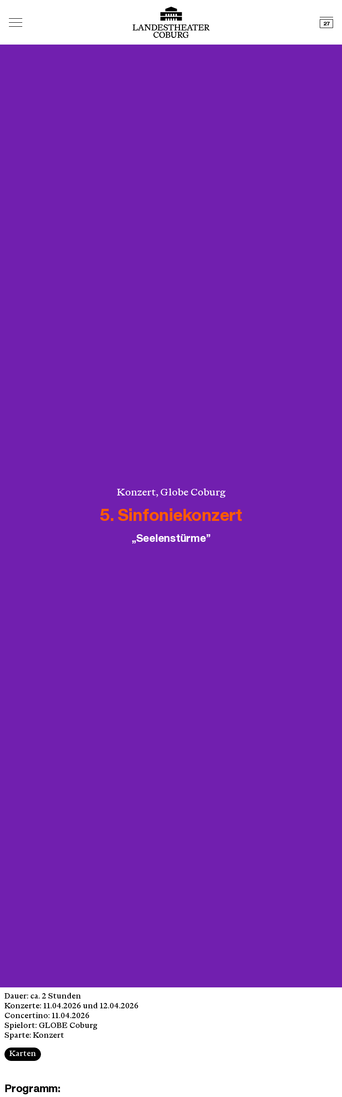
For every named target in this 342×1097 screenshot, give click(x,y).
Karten (22, 1054)
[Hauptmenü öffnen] (15, 22)
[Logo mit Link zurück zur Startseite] (171, 22)
